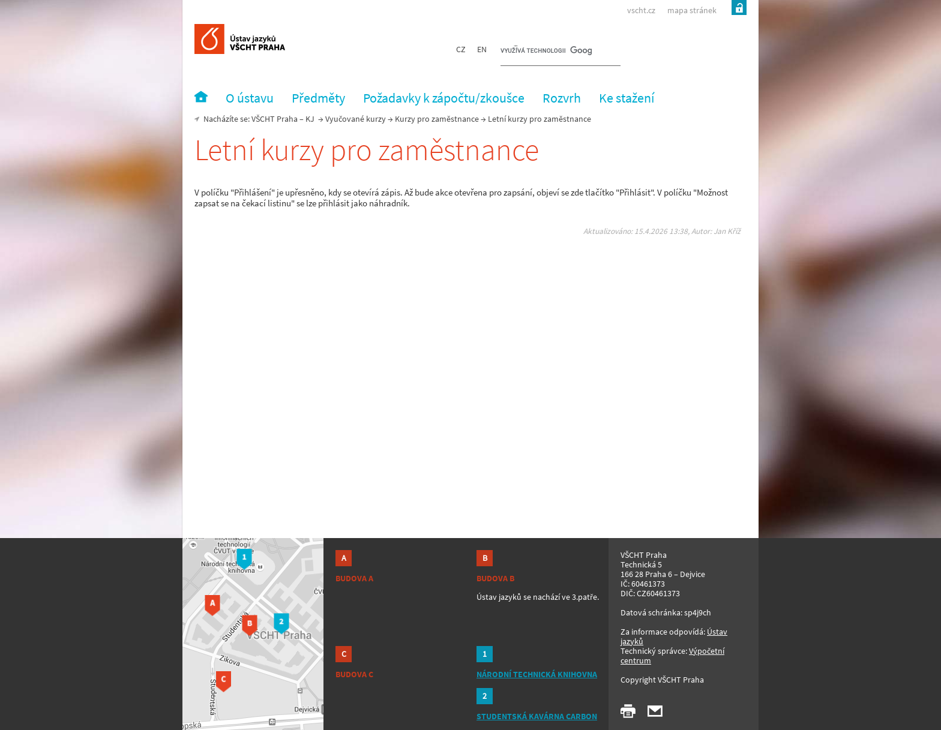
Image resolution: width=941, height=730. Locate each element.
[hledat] (546, 51)
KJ (309, 118)
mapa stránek (692, 10)
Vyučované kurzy (355, 118)
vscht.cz (641, 10)
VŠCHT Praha (274, 118)
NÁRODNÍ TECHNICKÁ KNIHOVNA (537, 674)
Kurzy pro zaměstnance (437, 118)
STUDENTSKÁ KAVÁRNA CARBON (537, 716)
